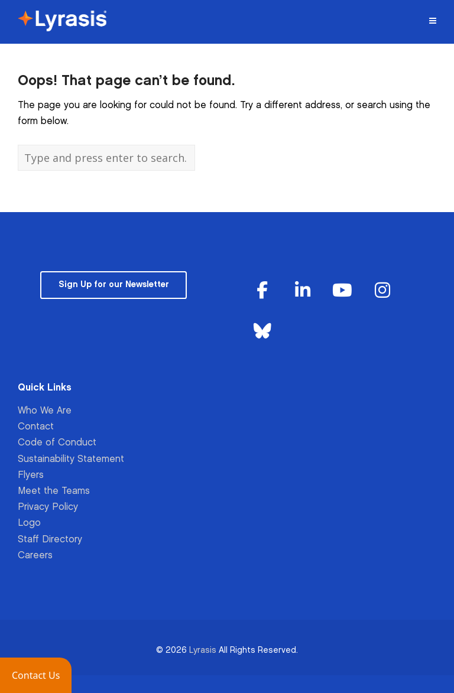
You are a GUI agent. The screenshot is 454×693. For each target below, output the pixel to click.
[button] (36, 675)
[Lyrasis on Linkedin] (302, 291)
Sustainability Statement (71, 459)
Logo (29, 523)
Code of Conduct (57, 442)
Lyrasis (202, 650)
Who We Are (45, 410)
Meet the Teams (54, 491)
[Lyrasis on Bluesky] (262, 331)
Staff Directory (50, 539)
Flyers (31, 475)
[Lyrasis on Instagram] (382, 291)
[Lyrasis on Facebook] (262, 291)
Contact (36, 426)
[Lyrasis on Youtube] (342, 291)
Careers (35, 555)
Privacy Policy (48, 507)
